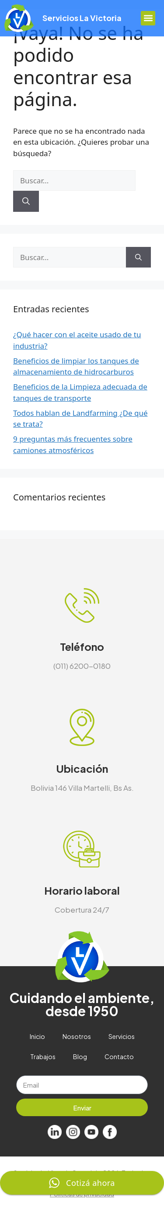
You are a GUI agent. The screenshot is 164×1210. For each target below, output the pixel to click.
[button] (148, 18)
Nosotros (77, 1036)
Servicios (121, 1036)
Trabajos (43, 1056)
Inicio (37, 1036)
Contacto (119, 1056)
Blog (80, 1056)
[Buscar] (26, 201)
